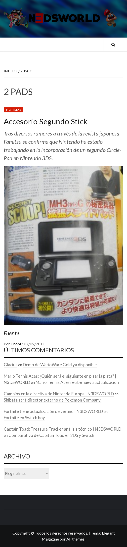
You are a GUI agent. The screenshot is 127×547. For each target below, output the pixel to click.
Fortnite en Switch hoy (24, 417)
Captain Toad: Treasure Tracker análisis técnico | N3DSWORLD (62, 429)
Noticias (13, 109)
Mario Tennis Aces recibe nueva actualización (77, 382)
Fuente (11, 333)
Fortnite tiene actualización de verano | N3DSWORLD (53, 411)
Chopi (16, 343)
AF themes (75, 539)
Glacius (10, 364)
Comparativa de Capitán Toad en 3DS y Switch (51, 435)
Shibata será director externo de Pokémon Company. (52, 400)
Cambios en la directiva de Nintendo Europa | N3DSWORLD (59, 393)
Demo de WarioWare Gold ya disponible (60, 364)
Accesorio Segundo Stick (46, 121)
